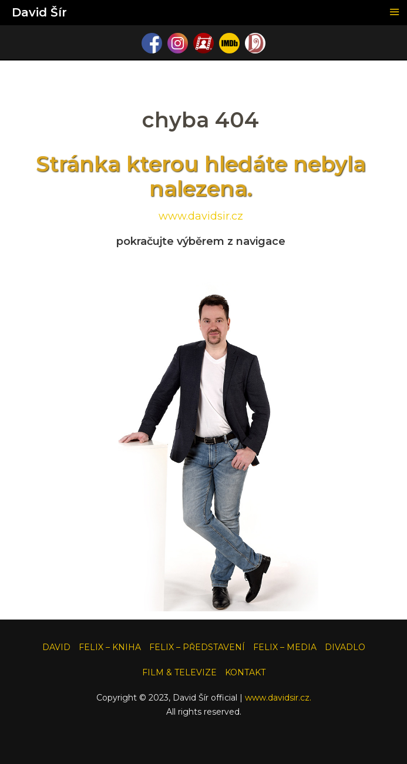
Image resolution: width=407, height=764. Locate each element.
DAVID (56, 647)
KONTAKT (245, 672)
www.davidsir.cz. (278, 697)
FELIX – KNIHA (110, 647)
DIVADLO (345, 647)
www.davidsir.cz (201, 216)
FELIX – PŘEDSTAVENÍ (197, 647)
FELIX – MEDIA (285, 647)
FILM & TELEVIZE (179, 672)
